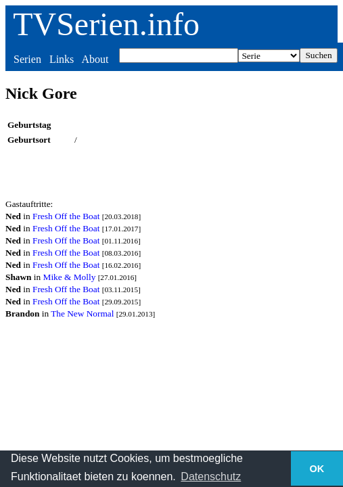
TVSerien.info (106, 24)
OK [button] (317, 468)
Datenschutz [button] (211, 476)
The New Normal (82, 313)
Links (61, 59)
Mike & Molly (69, 277)
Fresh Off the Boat (65, 216)
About (94, 59)
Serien (27, 59)
